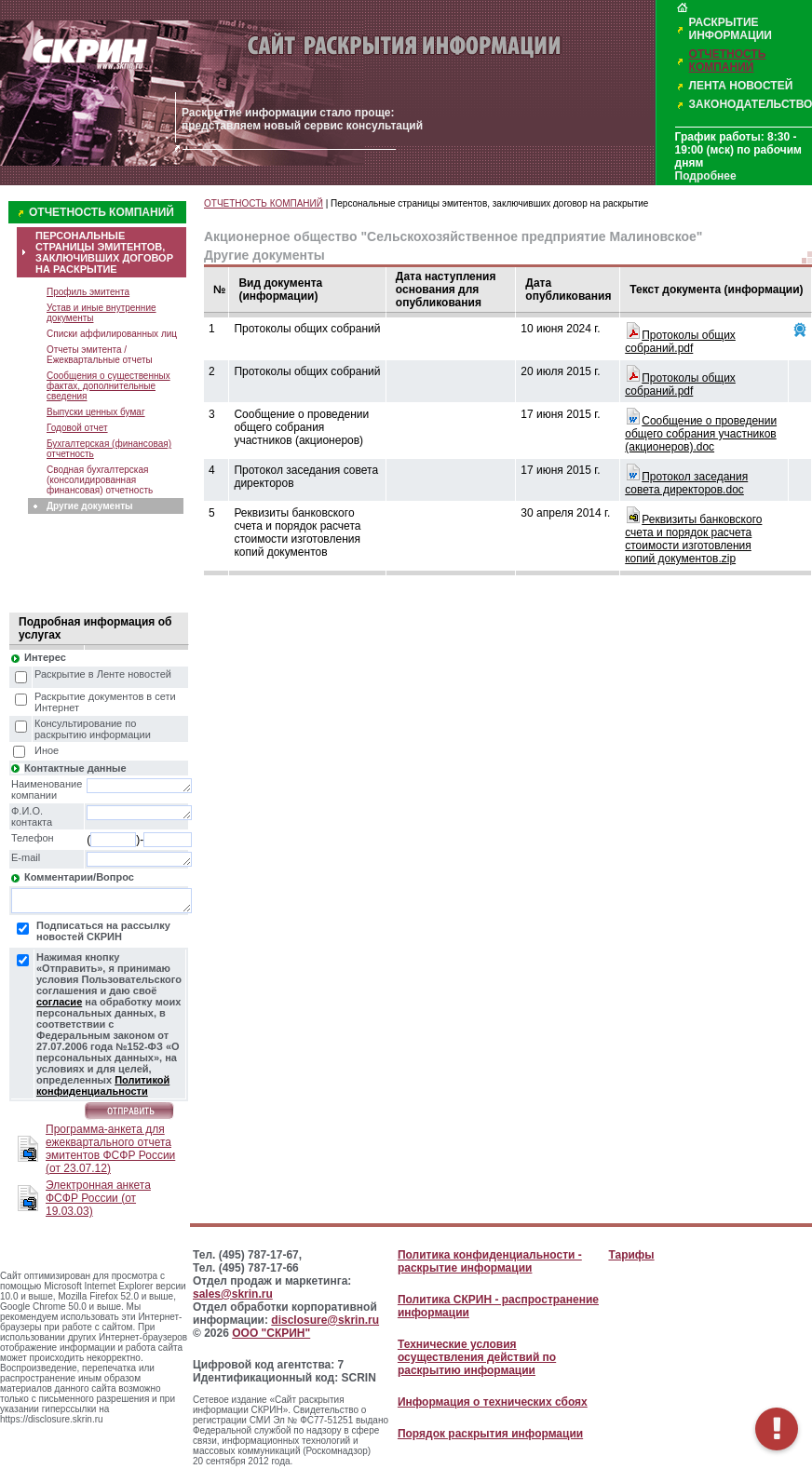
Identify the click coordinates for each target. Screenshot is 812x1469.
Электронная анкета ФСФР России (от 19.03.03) (98, 1198)
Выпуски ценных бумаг (96, 412)
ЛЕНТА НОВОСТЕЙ (741, 85)
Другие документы (90, 506)
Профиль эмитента (88, 292)
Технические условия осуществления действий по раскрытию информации (477, 1357)
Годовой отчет (77, 428)
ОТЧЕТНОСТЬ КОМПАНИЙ (727, 60)
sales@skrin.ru (233, 1294)
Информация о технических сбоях (493, 1401)
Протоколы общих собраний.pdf (680, 342)
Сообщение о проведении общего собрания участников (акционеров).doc (701, 433)
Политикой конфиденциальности (102, 1085)
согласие (59, 1001)
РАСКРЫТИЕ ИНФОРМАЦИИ (730, 29)
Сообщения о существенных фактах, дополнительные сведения (108, 386)
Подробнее (706, 175)
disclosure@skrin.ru (325, 1320)
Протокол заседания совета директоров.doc (686, 483)
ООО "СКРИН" (271, 1333)
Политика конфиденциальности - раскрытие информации (490, 1261)
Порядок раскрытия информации (490, 1433)
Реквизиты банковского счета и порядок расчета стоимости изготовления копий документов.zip (693, 539)
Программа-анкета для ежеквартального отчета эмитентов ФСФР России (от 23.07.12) (110, 1149)
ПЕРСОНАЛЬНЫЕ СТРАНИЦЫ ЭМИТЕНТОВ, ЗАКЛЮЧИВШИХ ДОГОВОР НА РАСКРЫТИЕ (104, 252)
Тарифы (631, 1254)
